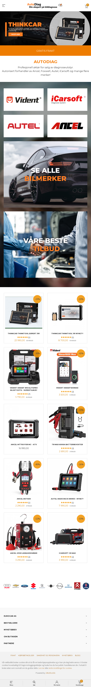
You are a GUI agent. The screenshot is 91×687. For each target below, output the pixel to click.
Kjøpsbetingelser (26, 658)
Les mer (41, 671)
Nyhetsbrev (67, 658)
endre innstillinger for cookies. (60, 671)
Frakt (13, 658)
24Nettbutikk (50, 676)
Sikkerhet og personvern (48, 658)
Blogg (77, 658)
